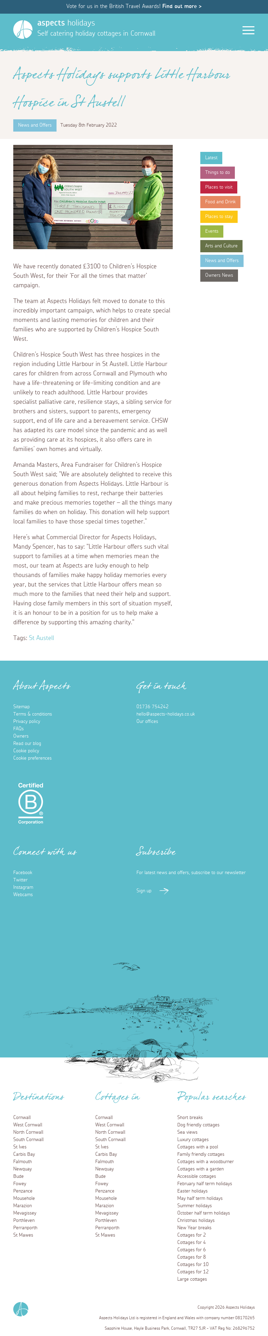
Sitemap (21, 706)
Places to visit (218, 187)
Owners (21, 736)
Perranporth (25, 1227)
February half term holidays (204, 1183)
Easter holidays (192, 1191)
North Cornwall (28, 1132)
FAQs (18, 728)
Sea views (187, 1132)
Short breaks (190, 1117)
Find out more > (182, 6)
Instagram (23, 887)
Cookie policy (26, 750)
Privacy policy (26, 721)
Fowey (19, 1183)
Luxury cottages (193, 1139)
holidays (66, 23)
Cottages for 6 (191, 1249)
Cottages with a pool (197, 1147)
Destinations (38, 1099)
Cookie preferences (32, 758)
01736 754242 (152, 706)
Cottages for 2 (191, 1235)
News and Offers (222, 260)
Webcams (23, 894)
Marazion (22, 1205)
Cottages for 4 (191, 1242)
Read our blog (27, 743)
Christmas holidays (196, 1220)
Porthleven (24, 1220)
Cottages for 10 (193, 1264)
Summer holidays (194, 1205)
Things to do (217, 172)
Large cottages (192, 1279)
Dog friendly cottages (198, 1125)
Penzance (22, 1191)
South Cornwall (28, 1139)
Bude (18, 1176)
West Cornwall (27, 1125)
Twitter (20, 880)
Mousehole (24, 1198)
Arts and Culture (221, 246)
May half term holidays (200, 1198)
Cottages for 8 (191, 1257)
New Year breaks (194, 1227)
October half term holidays (203, 1213)
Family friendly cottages (200, 1154)
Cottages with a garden (200, 1169)
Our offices (147, 721)
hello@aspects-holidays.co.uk (165, 714)
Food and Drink (220, 201)
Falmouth (22, 1161)
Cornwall (22, 1117)
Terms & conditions (32, 714)
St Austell (41, 638)
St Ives (20, 1147)
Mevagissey (24, 1213)
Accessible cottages (196, 1176)
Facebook (22, 872)
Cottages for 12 (193, 1272)
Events (211, 231)
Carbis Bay (24, 1154)
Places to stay (219, 216)
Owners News (219, 275)
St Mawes (23, 1235)
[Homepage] (22, 29)
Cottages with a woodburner (205, 1161)
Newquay (22, 1169)
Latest (211, 157)
